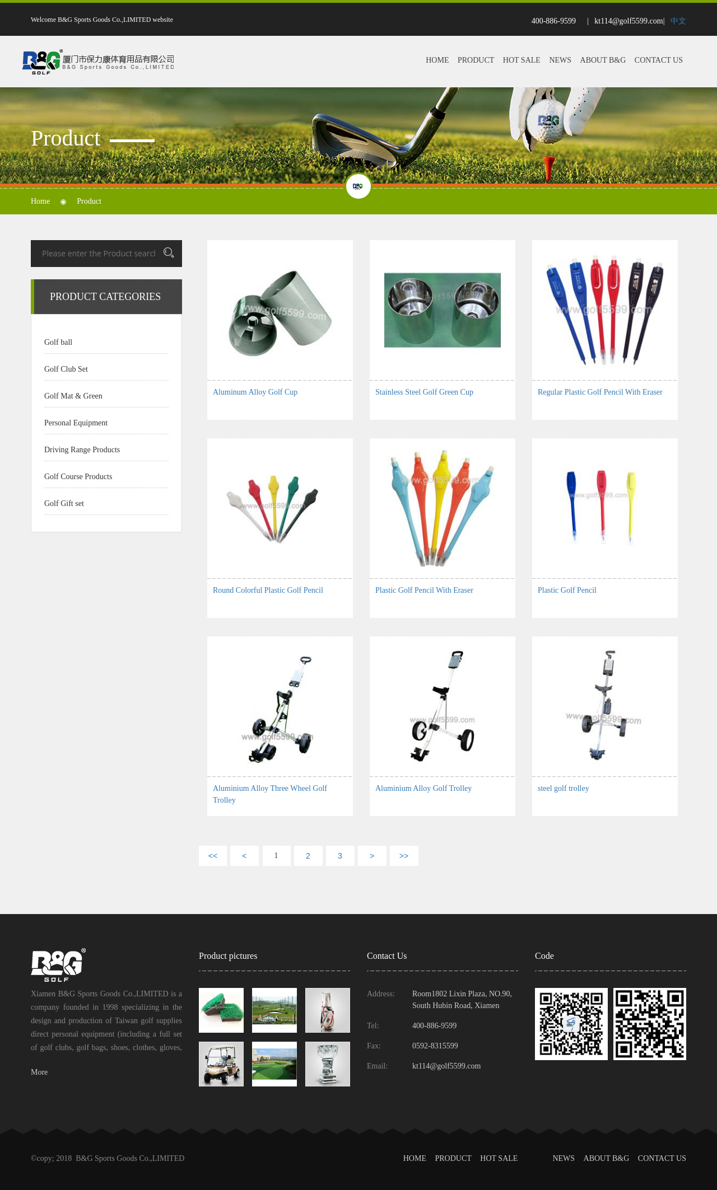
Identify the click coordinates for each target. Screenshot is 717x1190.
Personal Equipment (76, 423)
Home (437, 60)
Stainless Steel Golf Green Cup (424, 392)
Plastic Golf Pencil (567, 590)
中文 (678, 21)
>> (403, 855)
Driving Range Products (82, 450)
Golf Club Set (66, 369)
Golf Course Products (78, 476)
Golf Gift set (64, 503)
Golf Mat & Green (73, 396)
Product (476, 60)
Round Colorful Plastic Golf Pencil (268, 590)
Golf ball (58, 342)
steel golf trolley (563, 788)
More (39, 1072)
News (560, 60)
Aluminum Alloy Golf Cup (255, 392)
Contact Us (659, 60)
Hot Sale (522, 60)
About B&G (603, 60)
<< (212, 855)
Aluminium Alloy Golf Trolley (423, 788)
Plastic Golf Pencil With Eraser (424, 590)
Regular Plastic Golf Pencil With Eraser (600, 392)
